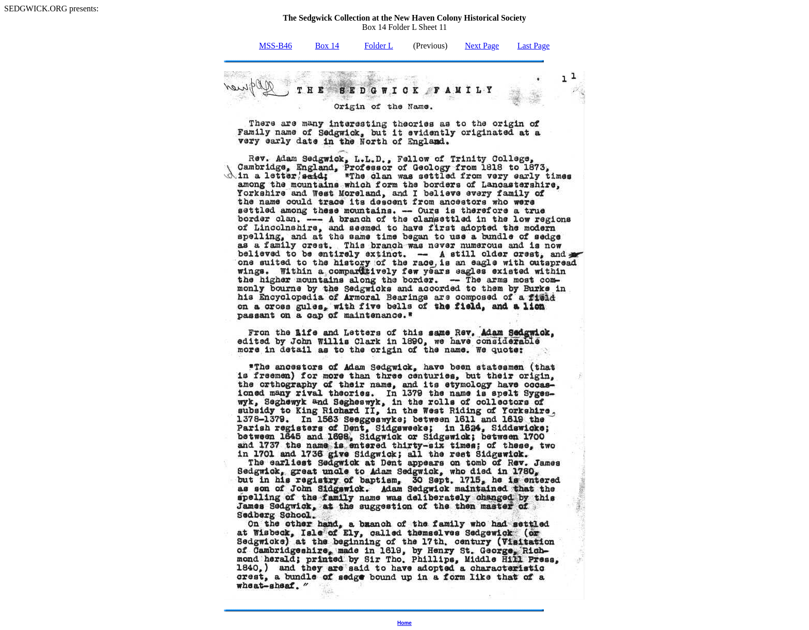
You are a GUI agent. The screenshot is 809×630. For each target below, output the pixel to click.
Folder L (378, 45)
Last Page (533, 45)
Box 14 (327, 45)
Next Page (482, 45)
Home (404, 623)
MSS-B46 (275, 45)
